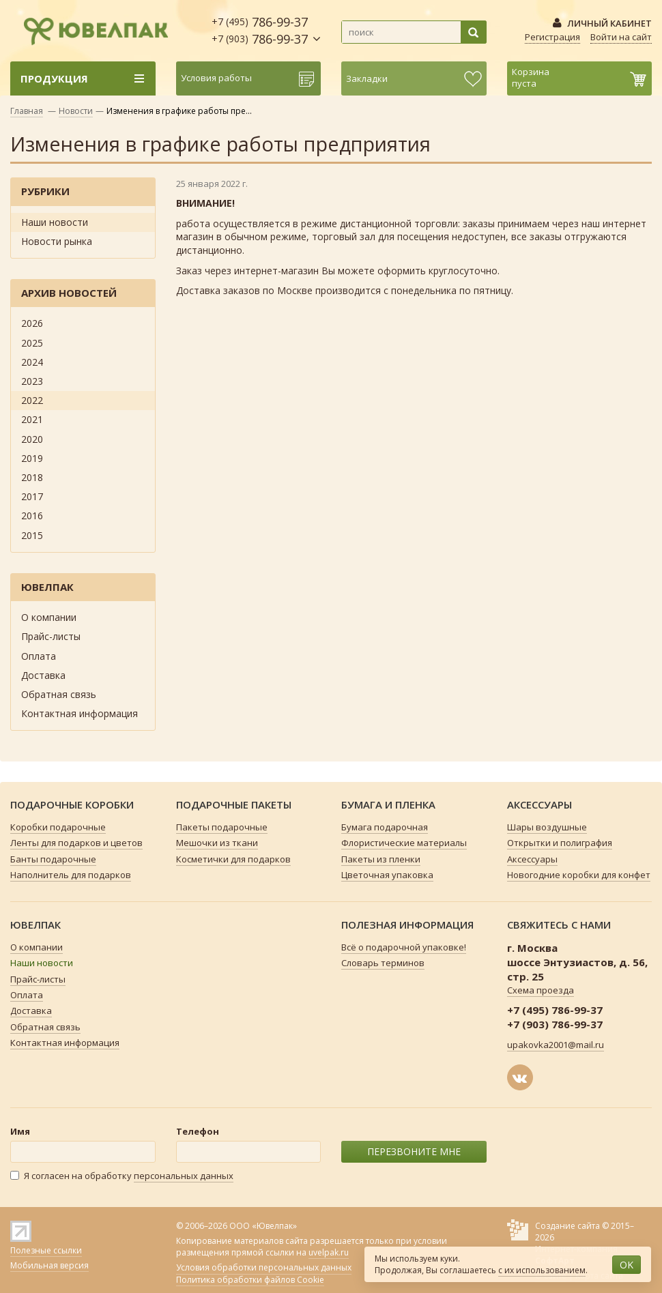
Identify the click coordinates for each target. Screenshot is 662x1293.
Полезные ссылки (46, 1250)
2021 (32, 419)
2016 (32, 515)
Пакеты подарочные (222, 827)
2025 (32, 342)
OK (626, 1264)
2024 (32, 361)
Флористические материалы (404, 843)
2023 (32, 381)
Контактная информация (79, 713)
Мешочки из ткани (217, 843)
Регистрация (552, 37)
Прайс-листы (51, 636)
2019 (32, 458)
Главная (26, 111)
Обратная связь (58, 694)
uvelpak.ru (328, 1252)
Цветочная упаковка (387, 875)
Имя (20, 1131)
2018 (32, 477)
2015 (32, 535)
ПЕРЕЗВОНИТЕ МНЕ (414, 1151)
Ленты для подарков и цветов (76, 843)
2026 (32, 323)
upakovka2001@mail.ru (555, 1044)
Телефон (197, 1131)
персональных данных (183, 1175)
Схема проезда (540, 990)
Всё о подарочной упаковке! (403, 947)
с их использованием (542, 1270)
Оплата (38, 656)
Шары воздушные (547, 827)
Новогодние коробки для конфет (578, 875)
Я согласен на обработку (121, 1175)
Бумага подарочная (384, 827)
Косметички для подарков (233, 859)
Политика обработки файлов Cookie (250, 1280)
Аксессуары (532, 859)
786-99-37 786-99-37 (260, 30)
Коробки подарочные (58, 827)
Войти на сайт (621, 37)
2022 (32, 400)
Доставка (43, 675)
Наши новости (54, 222)
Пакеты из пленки (380, 859)
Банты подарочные (53, 859)
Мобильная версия (49, 1265)
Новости (76, 111)
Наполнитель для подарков (70, 875)
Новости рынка (56, 241)
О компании (48, 617)
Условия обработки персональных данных (263, 1267)
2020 (32, 439)
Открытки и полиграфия (559, 843)
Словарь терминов (382, 963)
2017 (32, 496)
